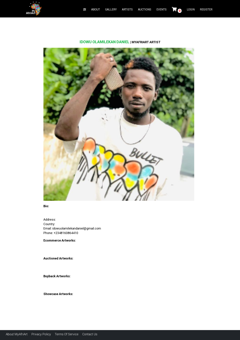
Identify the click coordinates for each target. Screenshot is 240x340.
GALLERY (111, 9)
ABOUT (95, 9)
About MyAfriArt (17, 334)
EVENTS (161, 9)
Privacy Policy (41, 334)
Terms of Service (66, 334)
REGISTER (206, 9)
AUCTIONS (144, 9)
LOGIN (191, 9)
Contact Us (89, 334)
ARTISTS (127, 9)
